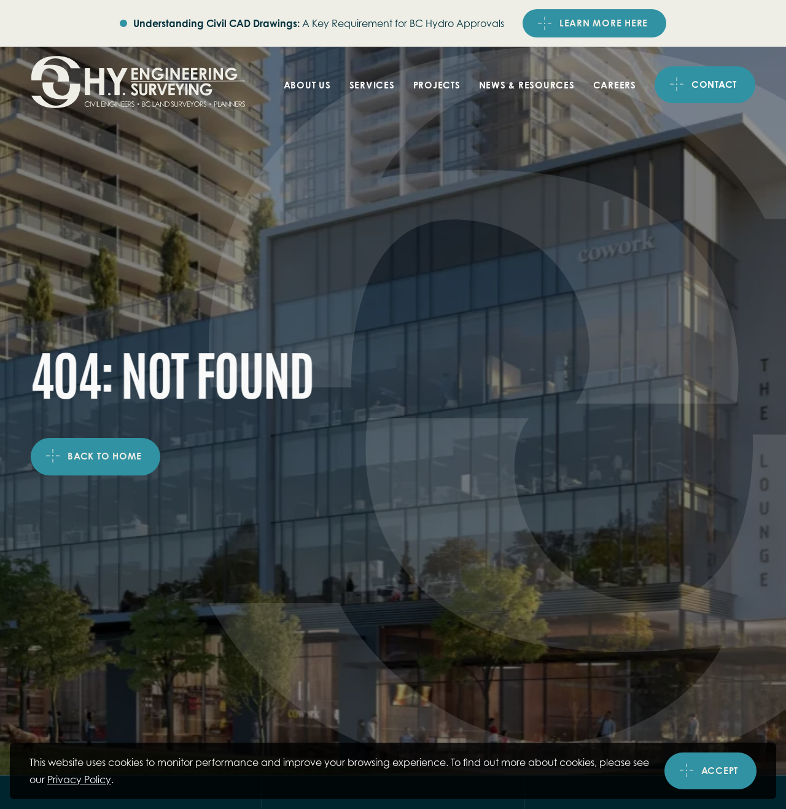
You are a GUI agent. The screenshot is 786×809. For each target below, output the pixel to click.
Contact (714, 84)
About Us (307, 85)
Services (372, 85)
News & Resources (527, 85)
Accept (720, 771)
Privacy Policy (79, 779)
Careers (614, 85)
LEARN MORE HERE (603, 23)
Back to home (105, 457)
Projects (437, 85)
